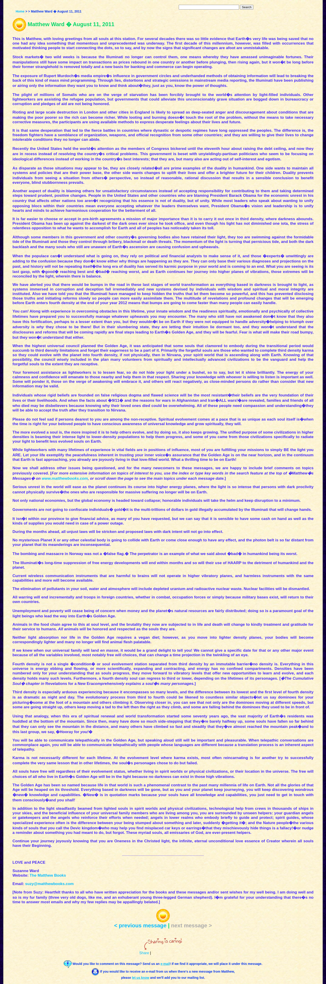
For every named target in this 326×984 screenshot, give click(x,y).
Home (20, 11)
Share (144, 953)
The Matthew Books (48, 875)
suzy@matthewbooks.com (49, 884)
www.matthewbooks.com (65, 478)
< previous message (140, 925)
